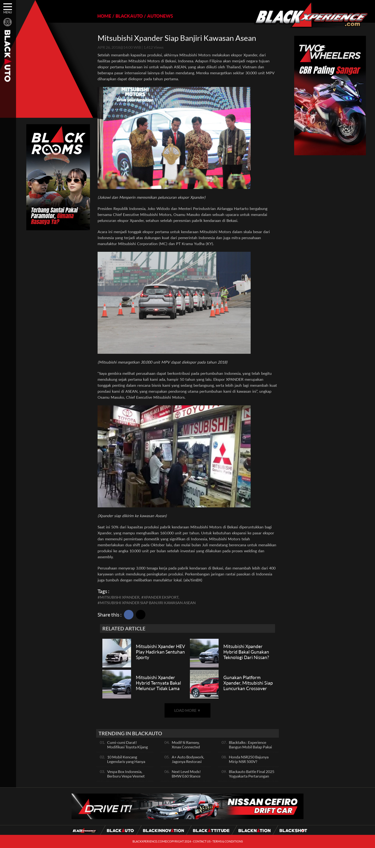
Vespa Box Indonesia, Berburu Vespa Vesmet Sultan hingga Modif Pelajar (126, 778)
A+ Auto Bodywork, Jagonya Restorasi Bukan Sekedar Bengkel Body (188, 764)
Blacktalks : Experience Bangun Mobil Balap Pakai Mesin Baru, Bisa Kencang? (251, 747)
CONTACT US (201, 841)
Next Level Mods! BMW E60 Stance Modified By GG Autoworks (186, 778)
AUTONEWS (160, 16)
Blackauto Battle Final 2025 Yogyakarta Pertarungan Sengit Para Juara (251, 776)
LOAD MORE (187, 710)
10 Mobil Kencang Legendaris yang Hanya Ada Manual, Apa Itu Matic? (126, 764)
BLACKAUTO (129, 16)
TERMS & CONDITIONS (227, 841)
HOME (104, 16)
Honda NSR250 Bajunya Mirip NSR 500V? (249, 759)
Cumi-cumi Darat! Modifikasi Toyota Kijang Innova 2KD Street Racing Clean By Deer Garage (128, 749)
